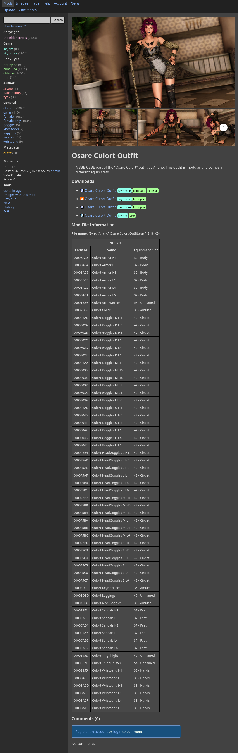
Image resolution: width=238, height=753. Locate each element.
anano (11, 88)
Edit (6, 211)
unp (10, 77)
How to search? (14, 26)
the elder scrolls (20, 38)
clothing (14, 108)
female (13, 116)
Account (60, 3)
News (75, 3)
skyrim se (15, 53)
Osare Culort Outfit (119, 190)
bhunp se (14, 65)
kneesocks (13, 129)
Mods (8, 3)
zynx (9, 97)
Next (6, 203)
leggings (12, 133)
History (8, 207)
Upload (9, 9)
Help (46, 3)
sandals (12, 137)
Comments (28, 9)
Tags (35, 3)
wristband (13, 141)
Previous (9, 199)
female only (17, 121)
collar (11, 112)
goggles (11, 125)
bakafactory (15, 93)
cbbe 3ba (15, 69)
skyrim (12, 49)
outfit (12, 153)
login (117, 731)
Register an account (91, 731)
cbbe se (14, 73)
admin (55, 171)
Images (22, 3)
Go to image (12, 190)
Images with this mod (19, 195)
